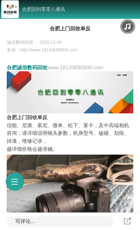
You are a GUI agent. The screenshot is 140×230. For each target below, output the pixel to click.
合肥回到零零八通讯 (43, 9)
